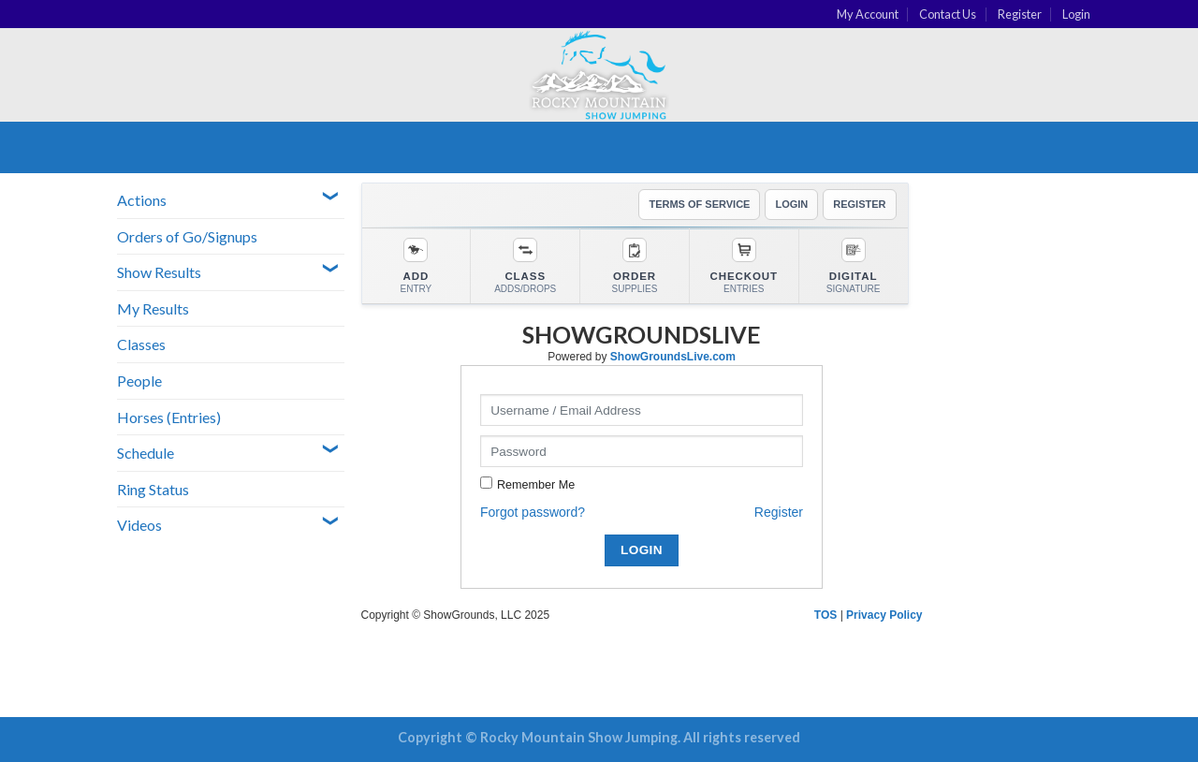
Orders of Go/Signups (187, 236)
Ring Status (153, 489)
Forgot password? (532, 512)
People (139, 380)
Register (1020, 14)
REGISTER (859, 204)
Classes (141, 344)
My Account (867, 14)
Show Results (159, 272)
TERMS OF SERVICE (699, 204)
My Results (153, 308)
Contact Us (947, 14)
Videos (139, 525)
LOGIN (791, 204)
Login (1076, 14)
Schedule (145, 453)
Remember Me (536, 484)
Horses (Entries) (169, 417)
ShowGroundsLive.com (673, 356)
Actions (142, 200)
